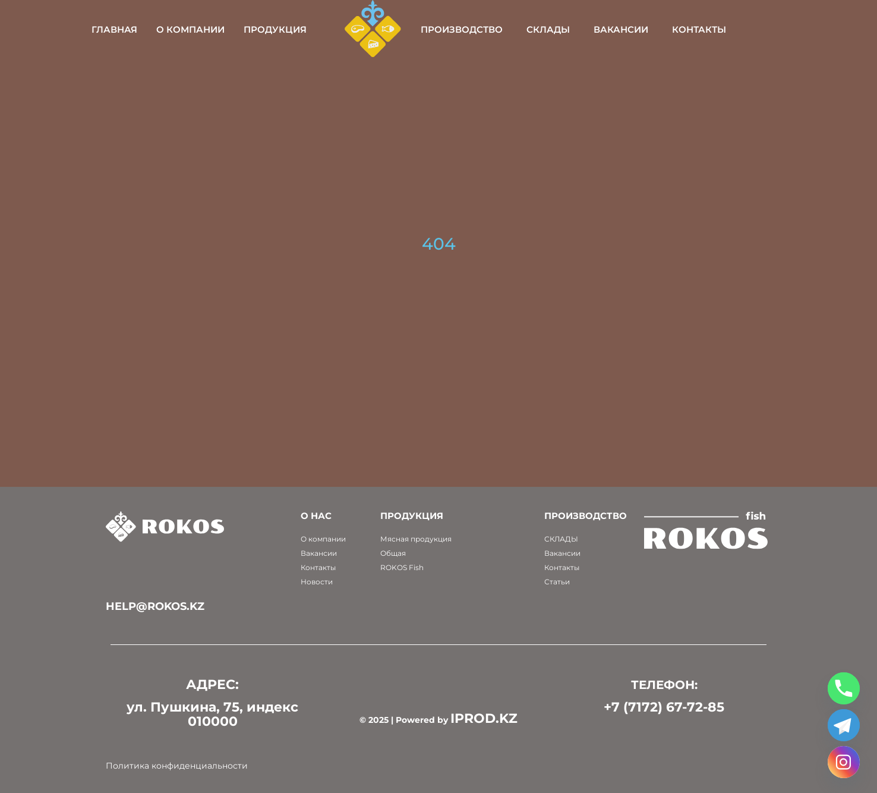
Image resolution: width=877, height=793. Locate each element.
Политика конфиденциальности (177, 765)
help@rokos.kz (155, 606)
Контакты (738, 29)
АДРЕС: (212, 684)
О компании (229, 29)
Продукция (314, 29)
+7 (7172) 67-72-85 (664, 707)
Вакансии (659, 29)
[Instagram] (844, 762)
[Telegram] (844, 725)
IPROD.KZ (484, 718)
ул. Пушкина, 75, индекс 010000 (212, 714)
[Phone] (844, 688)
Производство (500, 29)
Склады (586, 29)
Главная (153, 29)
